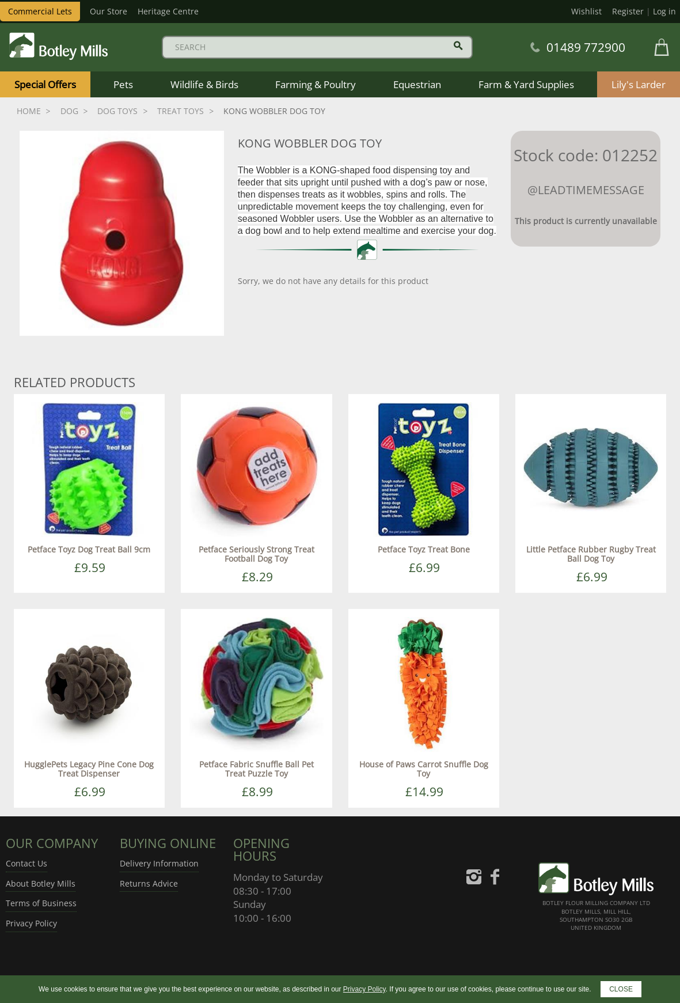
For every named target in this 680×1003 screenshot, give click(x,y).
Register (628, 11)
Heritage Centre (168, 11)
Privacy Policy (31, 923)
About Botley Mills (40, 883)
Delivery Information (159, 863)
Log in (664, 11)
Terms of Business (41, 903)
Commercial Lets (40, 11)
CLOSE (621, 989)
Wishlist (586, 11)
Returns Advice (149, 883)
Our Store (108, 11)
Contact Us (26, 863)
